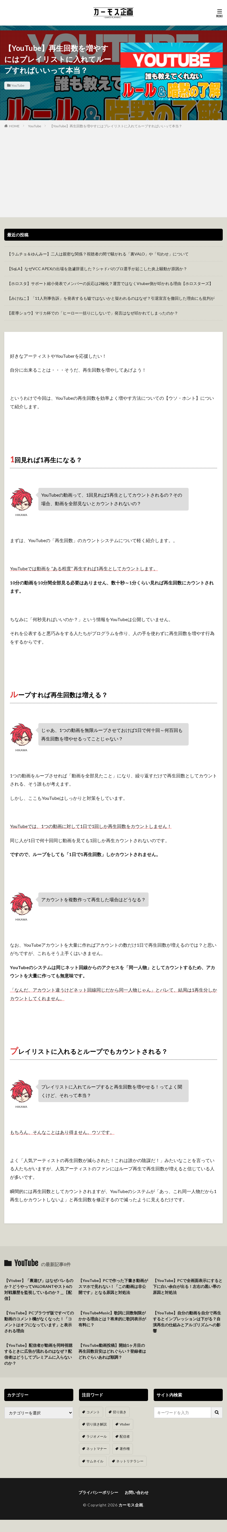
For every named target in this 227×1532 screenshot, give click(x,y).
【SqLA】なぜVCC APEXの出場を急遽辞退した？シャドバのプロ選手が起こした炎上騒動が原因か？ (97, 268)
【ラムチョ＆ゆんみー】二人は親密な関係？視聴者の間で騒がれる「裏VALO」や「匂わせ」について (98, 253)
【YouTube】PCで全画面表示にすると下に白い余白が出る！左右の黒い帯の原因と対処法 (187, 1286)
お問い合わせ (137, 1492)
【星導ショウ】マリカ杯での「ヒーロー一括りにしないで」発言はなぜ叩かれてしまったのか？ (92, 313)
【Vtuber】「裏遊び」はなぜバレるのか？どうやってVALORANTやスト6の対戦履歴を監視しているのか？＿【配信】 (38, 1289)
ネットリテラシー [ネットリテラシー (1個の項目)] (129, 1461)
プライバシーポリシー (98, 1492)
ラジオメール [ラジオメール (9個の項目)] (96, 1436)
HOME (14, 126)
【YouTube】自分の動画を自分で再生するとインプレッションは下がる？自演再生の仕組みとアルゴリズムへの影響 (187, 1321)
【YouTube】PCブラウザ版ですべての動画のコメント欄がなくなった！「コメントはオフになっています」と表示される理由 (39, 1321)
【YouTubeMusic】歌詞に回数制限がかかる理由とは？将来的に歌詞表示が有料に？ (112, 1318)
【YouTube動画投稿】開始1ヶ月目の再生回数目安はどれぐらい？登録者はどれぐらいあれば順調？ (112, 1351)
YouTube (17, 85)
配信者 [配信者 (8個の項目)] (125, 1436)
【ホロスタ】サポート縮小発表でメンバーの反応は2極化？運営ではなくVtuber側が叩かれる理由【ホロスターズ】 (110, 283)
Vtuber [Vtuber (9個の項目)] (125, 1424)
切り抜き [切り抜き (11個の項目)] (119, 1412)
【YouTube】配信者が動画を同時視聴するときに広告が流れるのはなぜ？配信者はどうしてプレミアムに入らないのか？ (38, 1354)
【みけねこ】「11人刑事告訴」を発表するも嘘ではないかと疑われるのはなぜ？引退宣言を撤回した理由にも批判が (110, 298)
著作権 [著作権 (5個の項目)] (125, 1448)
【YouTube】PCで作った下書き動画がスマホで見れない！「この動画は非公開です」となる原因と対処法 (113, 1286)
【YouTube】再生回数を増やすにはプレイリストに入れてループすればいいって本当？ (116, 126)
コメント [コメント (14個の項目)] (93, 1412)
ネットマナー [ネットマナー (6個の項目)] (96, 1448)
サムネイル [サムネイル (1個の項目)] (94, 1461)
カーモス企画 (130, 1504)
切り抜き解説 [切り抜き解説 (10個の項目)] (96, 1424)
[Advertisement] (113, 171)
